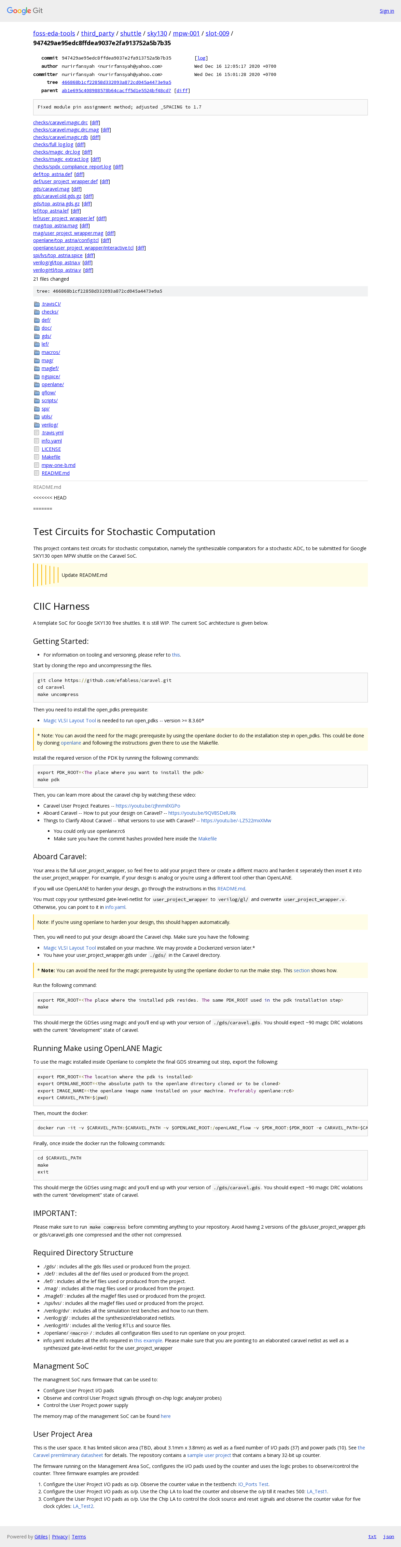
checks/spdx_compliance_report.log (72, 166)
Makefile (51, 457)
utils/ (47, 416)
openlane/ (53, 384)
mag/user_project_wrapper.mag (68, 233)
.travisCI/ (51, 304)
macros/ (51, 352)
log (201, 58)
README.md (56, 473)
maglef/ (50, 368)
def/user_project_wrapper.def (65, 181)
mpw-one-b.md (58, 465)
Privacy (60, 1536)
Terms (79, 1536)
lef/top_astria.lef (51, 210)
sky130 (157, 33)
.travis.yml (53, 432)
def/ (46, 320)
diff (182, 90)
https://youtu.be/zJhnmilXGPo (148, 805)
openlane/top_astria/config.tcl (66, 240)
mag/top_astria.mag (55, 225)
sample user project (209, 1455)
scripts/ (50, 400)
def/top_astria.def (52, 174)
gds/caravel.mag (51, 189)
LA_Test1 (317, 1491)
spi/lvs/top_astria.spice (58, 255)
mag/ (47, 360)
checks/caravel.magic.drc (60, 122)
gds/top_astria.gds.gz (56, 203)
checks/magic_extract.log (60, 159)
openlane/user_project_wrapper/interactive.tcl (83, 247)
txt (372, 1536)
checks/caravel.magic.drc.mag (66, 129)
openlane (71, 742)
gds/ (46, 336)
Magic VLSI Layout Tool (69, 720)
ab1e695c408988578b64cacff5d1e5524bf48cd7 (116, 90)
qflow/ (49, 392)
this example (148, 1340)
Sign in (387, 11)
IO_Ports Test (253, 1484)
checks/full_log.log (53, 144)
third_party (97, 33)
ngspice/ (51, 376)
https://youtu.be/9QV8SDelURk (202, 813)
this (176, 654)
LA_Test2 (83, 1506)
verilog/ (50, 424)
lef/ (45, 344)
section (302, 970)
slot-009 (217, 33)
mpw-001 (186, 33)
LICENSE (51, 449)
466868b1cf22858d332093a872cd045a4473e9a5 (116, 82)
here (166, 1416)
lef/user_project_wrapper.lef (63, 218)
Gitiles (41, 1536)
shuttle (130, 33)
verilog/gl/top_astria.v (56, 262)
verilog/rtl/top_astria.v (57, 270)
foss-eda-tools (54, 33)
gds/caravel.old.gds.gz (57, 196)
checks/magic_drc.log (56, 152)
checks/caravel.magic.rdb (60, 137)
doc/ (47, 328)
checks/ (50, 311)
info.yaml (52, 441)
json (388, 1536)
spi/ (46, 408)
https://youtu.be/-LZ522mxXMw (236, 820)
